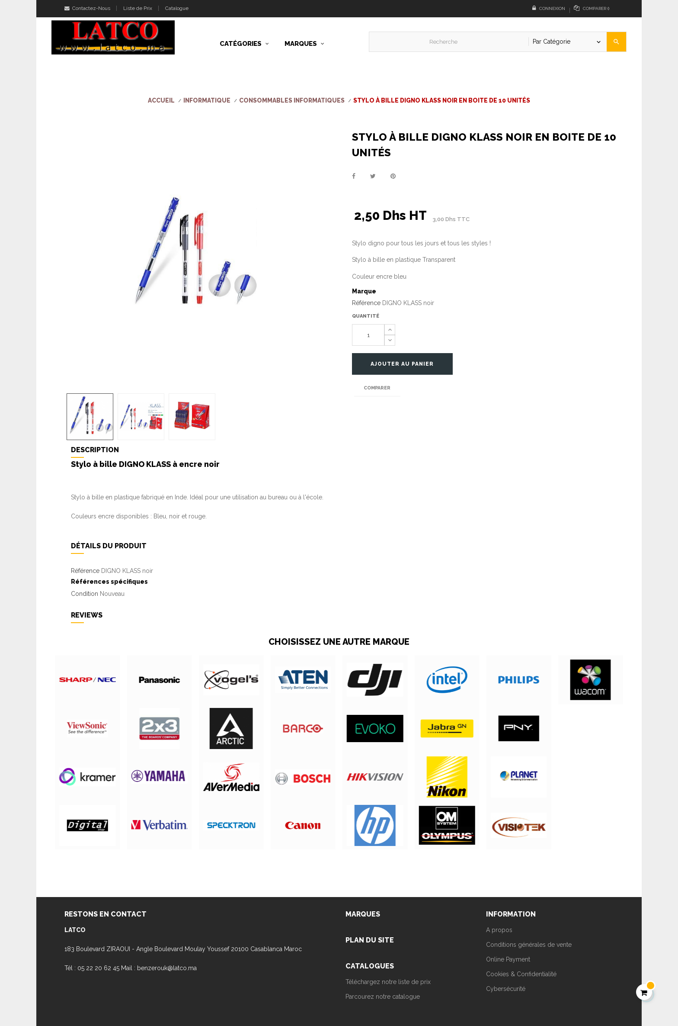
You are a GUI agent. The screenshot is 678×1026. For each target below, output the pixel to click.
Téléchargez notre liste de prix (388, 981)
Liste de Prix (137, 8)
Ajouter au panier (405, 364)
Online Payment (508, 959)
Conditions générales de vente (529, 944)
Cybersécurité (505, 988)
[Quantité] (368, 335)
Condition (84, 593)
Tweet (373, 176)
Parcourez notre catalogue (382, 996)
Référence (366, 302)
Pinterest (393, 176)
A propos (499, 929)
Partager (353, 176)
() (591, 8)
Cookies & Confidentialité (521, 974)
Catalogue (177, 8)
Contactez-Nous (87, 8)
